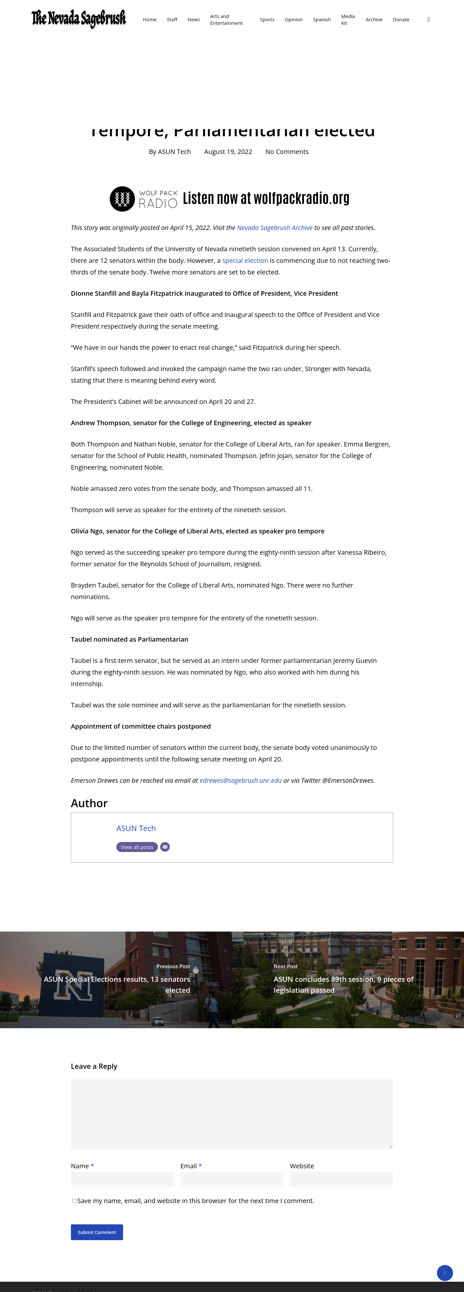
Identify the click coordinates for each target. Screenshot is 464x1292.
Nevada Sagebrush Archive (275, 227)
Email (191, 1166)
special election (245, 260)
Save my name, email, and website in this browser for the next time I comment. (195, 1200)
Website (302, 1166)
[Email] (165, 847)
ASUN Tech (174, 151)
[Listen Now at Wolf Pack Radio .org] (232, 216)
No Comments (287, 151)
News (233, 68)
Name (82, 1166)
